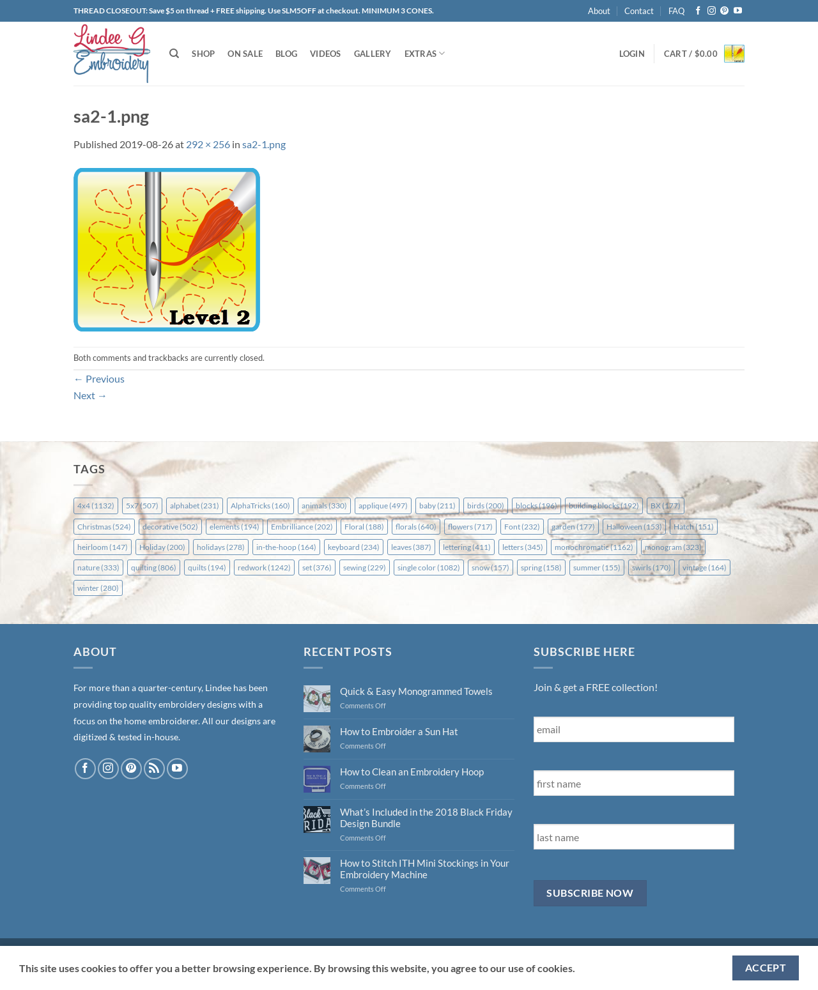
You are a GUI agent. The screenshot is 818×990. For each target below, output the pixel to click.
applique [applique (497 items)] (383, 505)
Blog (286, 54)
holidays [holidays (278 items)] (221, 547)
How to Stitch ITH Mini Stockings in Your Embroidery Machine (424, 868)
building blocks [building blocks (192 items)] (604, 505)
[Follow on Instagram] (711, 11)
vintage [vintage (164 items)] (705, 567)
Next (90, 395)
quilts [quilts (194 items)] (207, 567)
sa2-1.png (264, 144)
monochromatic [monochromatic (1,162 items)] (594, 547)
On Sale (245, 54)
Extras (425, 53)
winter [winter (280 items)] (98, 588)
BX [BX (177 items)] (666, 505)
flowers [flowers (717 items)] (470, 526)
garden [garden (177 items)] (573, 526)
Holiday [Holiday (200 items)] (162, 547)
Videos (325, 54)
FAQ (676, 11)
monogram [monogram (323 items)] (673, 547)
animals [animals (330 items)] (324, 505)
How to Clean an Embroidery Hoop (412, 771)
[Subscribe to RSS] (154, 768)
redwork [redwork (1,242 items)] (264, 567)
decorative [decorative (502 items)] (170, 526)
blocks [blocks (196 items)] (536, 505)
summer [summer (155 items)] (597, 567)
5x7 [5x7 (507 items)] (142, 505)
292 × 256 (208, 144)
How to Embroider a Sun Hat (399, 731)
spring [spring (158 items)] (541, 567)
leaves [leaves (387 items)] (411, 547)
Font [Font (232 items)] (522, 526)
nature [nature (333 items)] (98, 567)
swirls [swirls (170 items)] (651, 567)
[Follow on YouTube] (738, 11)
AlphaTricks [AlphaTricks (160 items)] (260, 505)
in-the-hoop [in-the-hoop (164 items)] (286, 547)
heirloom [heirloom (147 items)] (102, 547)
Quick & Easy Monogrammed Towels (416, 691)
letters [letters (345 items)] (522, 547)
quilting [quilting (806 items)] (153, 567)
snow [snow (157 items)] (490, 567)
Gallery (373, 54)
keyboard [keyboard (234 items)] (354, 547)
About (599, 11)
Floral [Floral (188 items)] (364, 526)
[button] (632, 53)
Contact (639, 11)
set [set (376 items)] (317, 567)
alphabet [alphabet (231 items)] (194, 505)
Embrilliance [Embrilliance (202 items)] (302, 526)
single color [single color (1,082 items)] (428, 567)
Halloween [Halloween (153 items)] (634, 526)
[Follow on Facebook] (698, 11)
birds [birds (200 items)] (485, 505)
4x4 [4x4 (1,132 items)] (95, 505)
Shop (203, 54)
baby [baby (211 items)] (437, 505)
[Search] (174, 54)
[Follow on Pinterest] (724, 11)
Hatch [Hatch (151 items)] (694, 526)
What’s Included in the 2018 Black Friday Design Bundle (426, 817)
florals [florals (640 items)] (416, 526)
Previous (99, 378)
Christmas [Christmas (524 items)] (104, 526)
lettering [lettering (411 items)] (467, 547)
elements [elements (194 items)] (234, 526)
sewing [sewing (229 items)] (364, 567)
